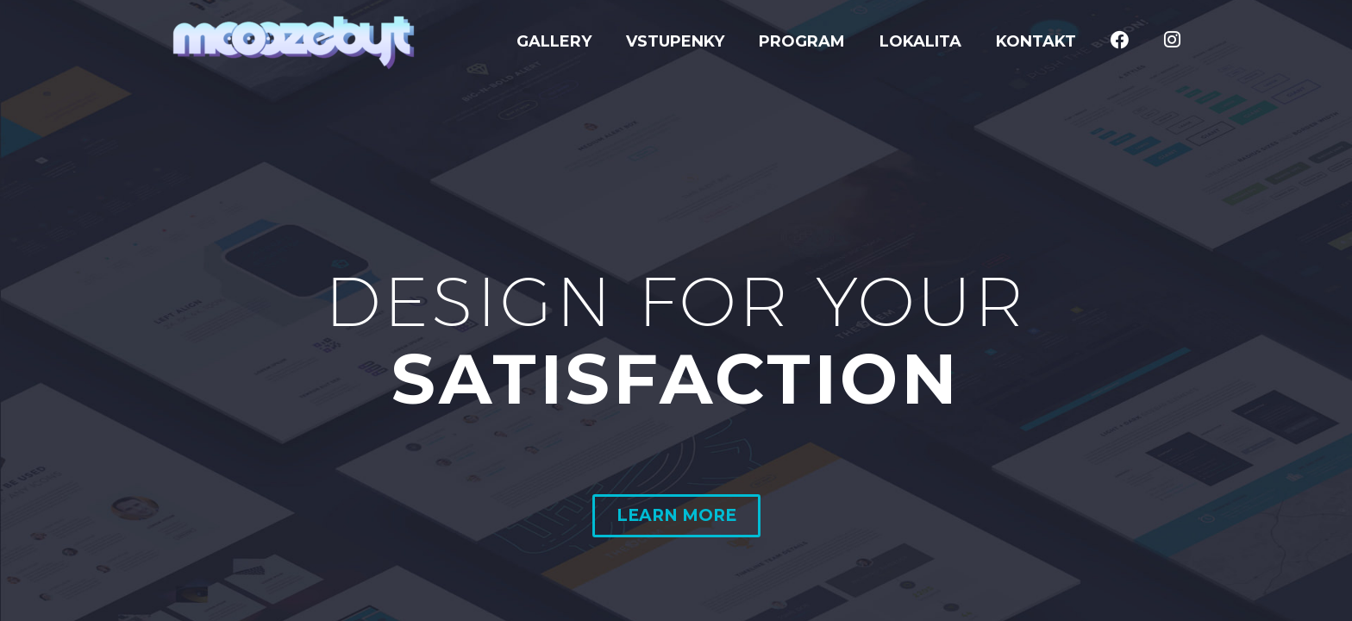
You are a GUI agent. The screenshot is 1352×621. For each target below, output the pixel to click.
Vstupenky (675, 41)
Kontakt (1036, 41)
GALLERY (554, 41)
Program (802, 41)
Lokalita (920, 41)
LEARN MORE (676, 515)
